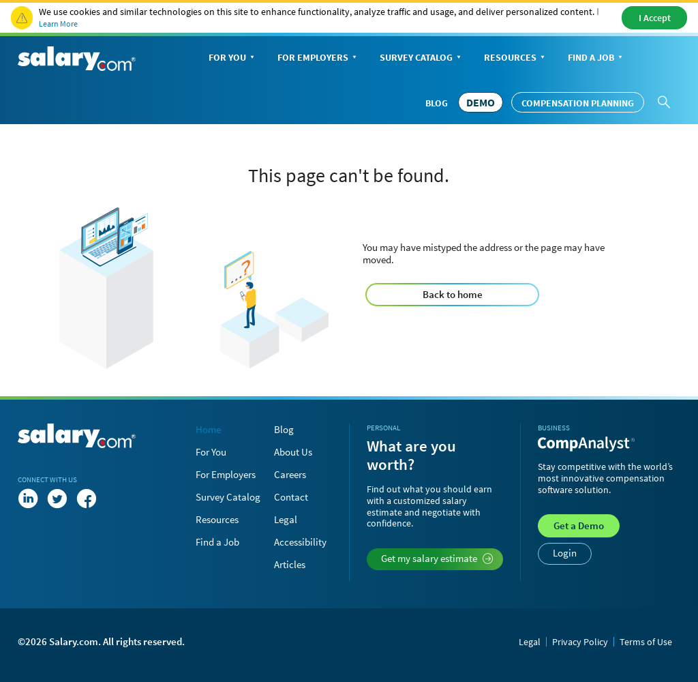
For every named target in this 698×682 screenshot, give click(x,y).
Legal (285, 519)
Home (208, 429)
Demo (578, 525)
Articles (289, 564)
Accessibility (300, 541)
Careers (290, 474)
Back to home (453, 294)
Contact (291, 496)
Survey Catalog (422, 58)
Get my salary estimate (437, 558)
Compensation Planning (577, 103)
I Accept (655, 18)
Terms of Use (646, 642)
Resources (515, 58)
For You (233, 58)
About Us (293, 451)
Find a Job (596, 58)
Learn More (58, 23)
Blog (436, 103)
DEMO (480, 102)
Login (565, 552)
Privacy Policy (580, 642)
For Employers (318, 58)
